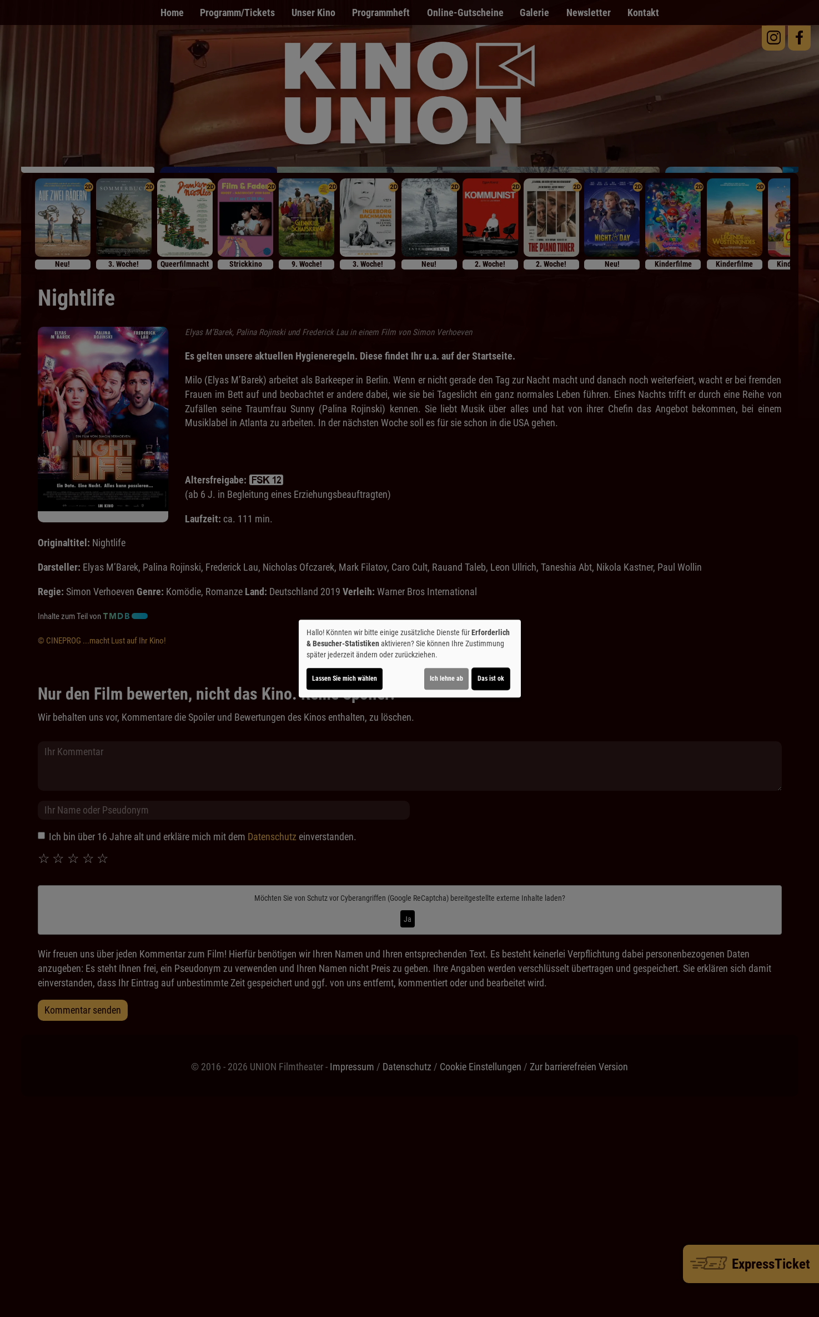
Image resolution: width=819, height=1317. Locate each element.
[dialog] (410, 658)
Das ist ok (491, 678)
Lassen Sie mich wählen (344, 678)
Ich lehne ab (446, 678)
